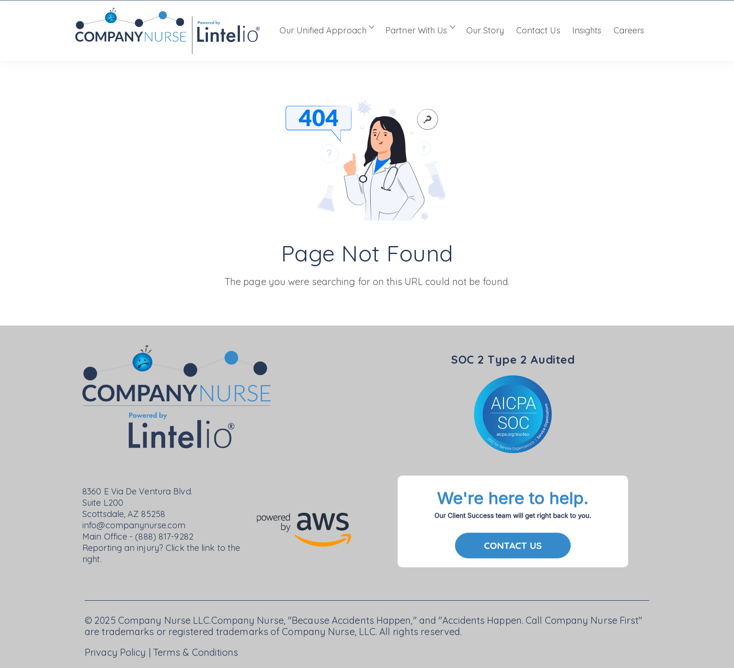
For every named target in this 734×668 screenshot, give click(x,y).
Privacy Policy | (119, 652)
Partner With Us (416, 30)
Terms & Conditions (196, 652)
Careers (629, 30)
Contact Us (538, 30)
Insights (587, 30)
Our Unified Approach (323, 30)
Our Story (485, 30)
